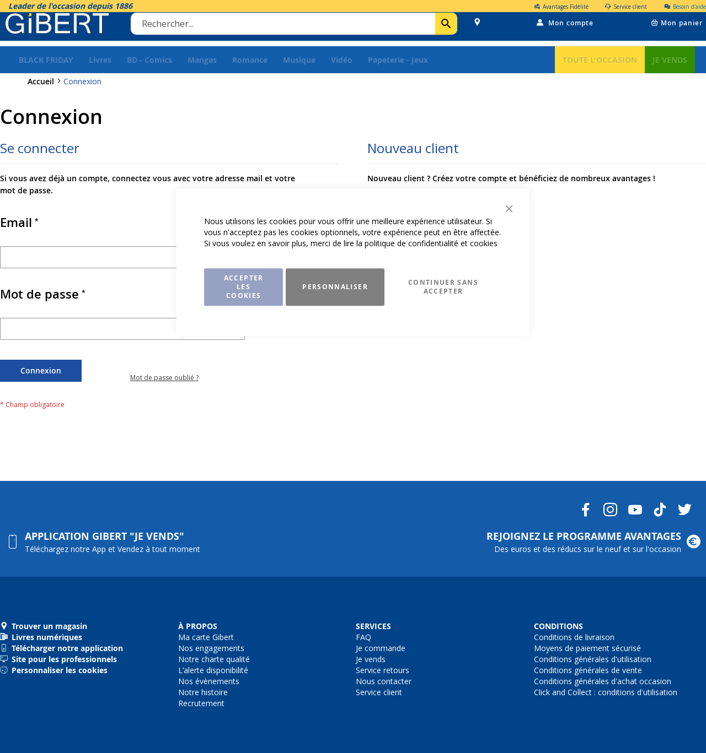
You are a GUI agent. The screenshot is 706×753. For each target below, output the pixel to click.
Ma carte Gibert (206, 637)
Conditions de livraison (574, 637)
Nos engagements (211, 648)
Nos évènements (208, 681)
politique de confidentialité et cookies (431, 243)
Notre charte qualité (214, 659)
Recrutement (201, 703)
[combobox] (295, 29)
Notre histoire (203, 692)
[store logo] (59, 29)
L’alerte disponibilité (213, 670)
